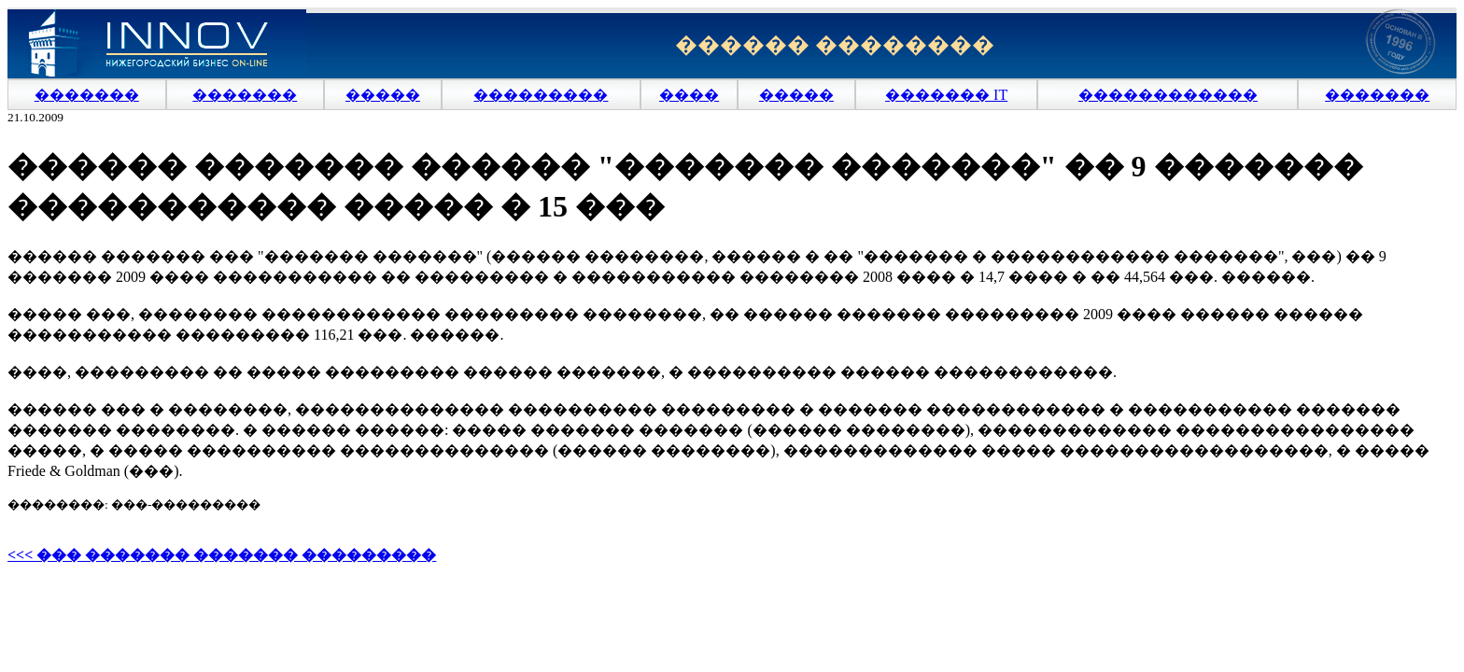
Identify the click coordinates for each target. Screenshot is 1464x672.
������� (87, 95)
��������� (540, 95)
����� (382, 95)
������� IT (946, 95)
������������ (1168, 95)
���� (689, 95)
